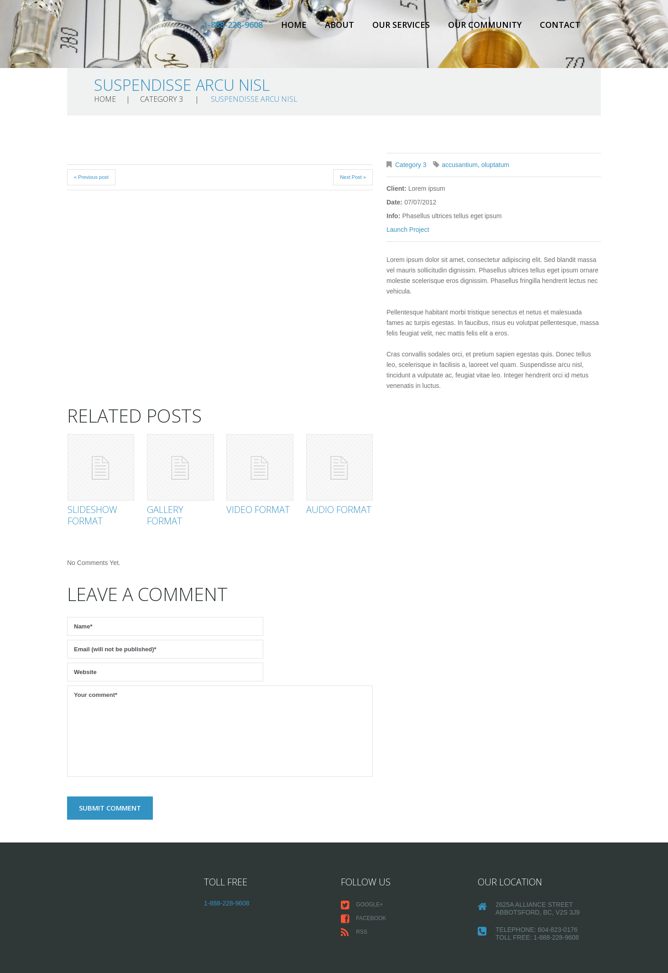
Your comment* (220, 731)
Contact (560, 24)
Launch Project (407, 229)
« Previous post (91, 177)
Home (294, 24)
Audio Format (338, 509)
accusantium (460, 164)
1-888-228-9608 (233, 24)
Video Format (258, 509)
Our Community (485, 24)
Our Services (401, 24)
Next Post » (353, 177)
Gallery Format (165, 515)
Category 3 (161, 99)
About (339, 24)
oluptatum (495, 164)
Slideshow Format (92, 515)
